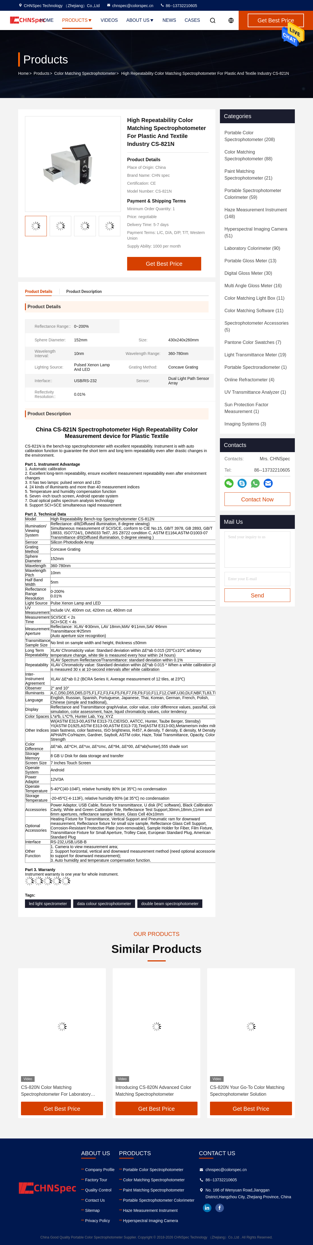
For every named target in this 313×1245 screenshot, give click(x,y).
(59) (252, 194)
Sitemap (92, 1210)
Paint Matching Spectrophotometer (153, 1190)
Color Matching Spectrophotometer (85, 73)
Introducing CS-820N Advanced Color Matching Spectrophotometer (153, 1091)
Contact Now (257, 499)
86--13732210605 (178, 5)
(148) (255, 213)
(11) (254, 298)
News (169, 20)
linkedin (207, 1208)
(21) (248, 174)
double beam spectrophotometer (170, 903)
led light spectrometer (48, 903)
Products (77, 20)
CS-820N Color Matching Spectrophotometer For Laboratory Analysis (56, 1091)
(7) (252, 342)
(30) (248, 273)
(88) (248, 155)
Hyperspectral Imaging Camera (150, 1220)
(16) (253, 285)
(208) (249, 136)
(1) (255, 367)
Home (47, 20)
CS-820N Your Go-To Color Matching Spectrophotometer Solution (247, 1091)
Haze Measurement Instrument (150, 1210)
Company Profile (100, 1169)
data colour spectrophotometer (104, 903)
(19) (255, 354)
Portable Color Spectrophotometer (153, 1169)
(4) (249, 379)
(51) (255, 232)
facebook (219, 1208)
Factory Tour (96, 1180)
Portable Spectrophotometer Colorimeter (158, 1200)
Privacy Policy (97, 1220)
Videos (109, 20)
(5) (256, 326)
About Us (140, 20)
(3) (245, 424)
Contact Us (95, 1200)
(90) (252, 248)
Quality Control (98, 1190)
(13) (250, 260)
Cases (192, 20)
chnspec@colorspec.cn (129, 5)
